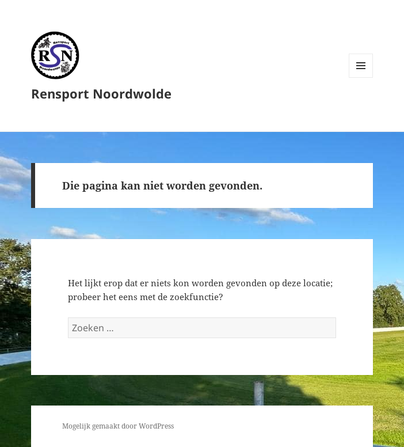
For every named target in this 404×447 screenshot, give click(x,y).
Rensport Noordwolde (101, 93)
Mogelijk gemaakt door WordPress (118, 426)
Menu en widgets (361, 77)
